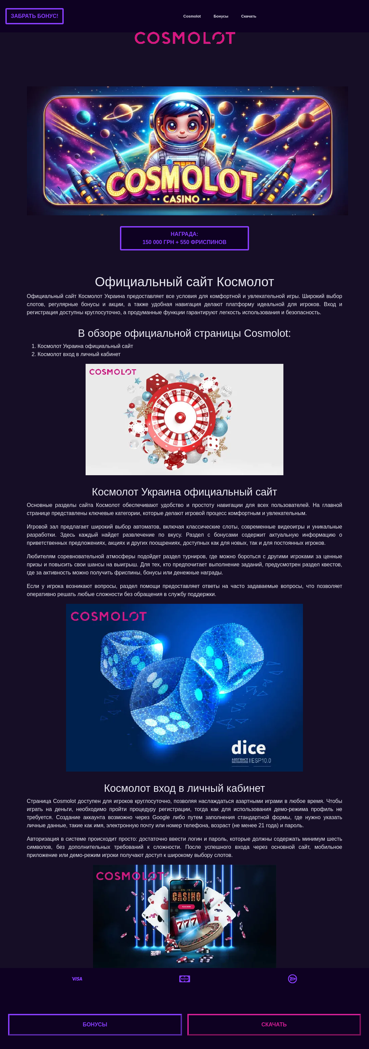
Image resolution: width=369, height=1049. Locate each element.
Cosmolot (192, 16)
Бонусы (221, 16)
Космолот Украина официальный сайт (85, 346)
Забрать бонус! (34, 16)
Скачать (248, 16)
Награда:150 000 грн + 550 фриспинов (184, 238)
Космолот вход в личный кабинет (79, 354)
